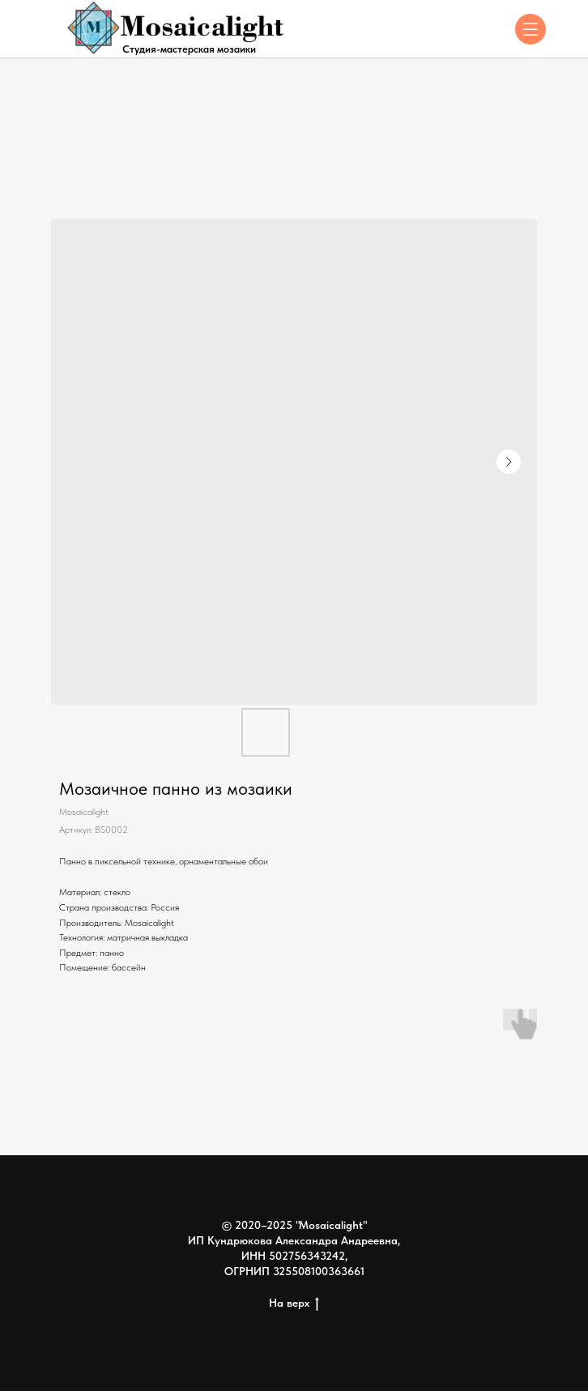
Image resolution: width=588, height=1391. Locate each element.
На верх (294, 1303)
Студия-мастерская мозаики (189, 49)
